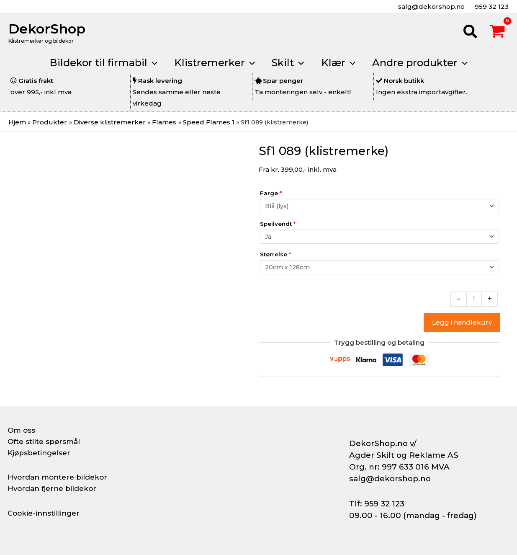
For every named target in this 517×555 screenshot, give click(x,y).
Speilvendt (278, 224)
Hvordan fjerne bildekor (54, 488)
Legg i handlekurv (462, 325)
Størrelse (275, 255)
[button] (470, 33)
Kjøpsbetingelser (41, 452)
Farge (271, 192)
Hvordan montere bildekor (60, 477)
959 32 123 (491, 6)
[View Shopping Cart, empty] (497, 32)
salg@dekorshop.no (430, 6)
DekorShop (46, 29)
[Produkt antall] (474, 302)
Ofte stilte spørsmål (46, 441)
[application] (146, 63)
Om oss (22, 430)
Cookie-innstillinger (46, 513)
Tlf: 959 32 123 (376, 504)
